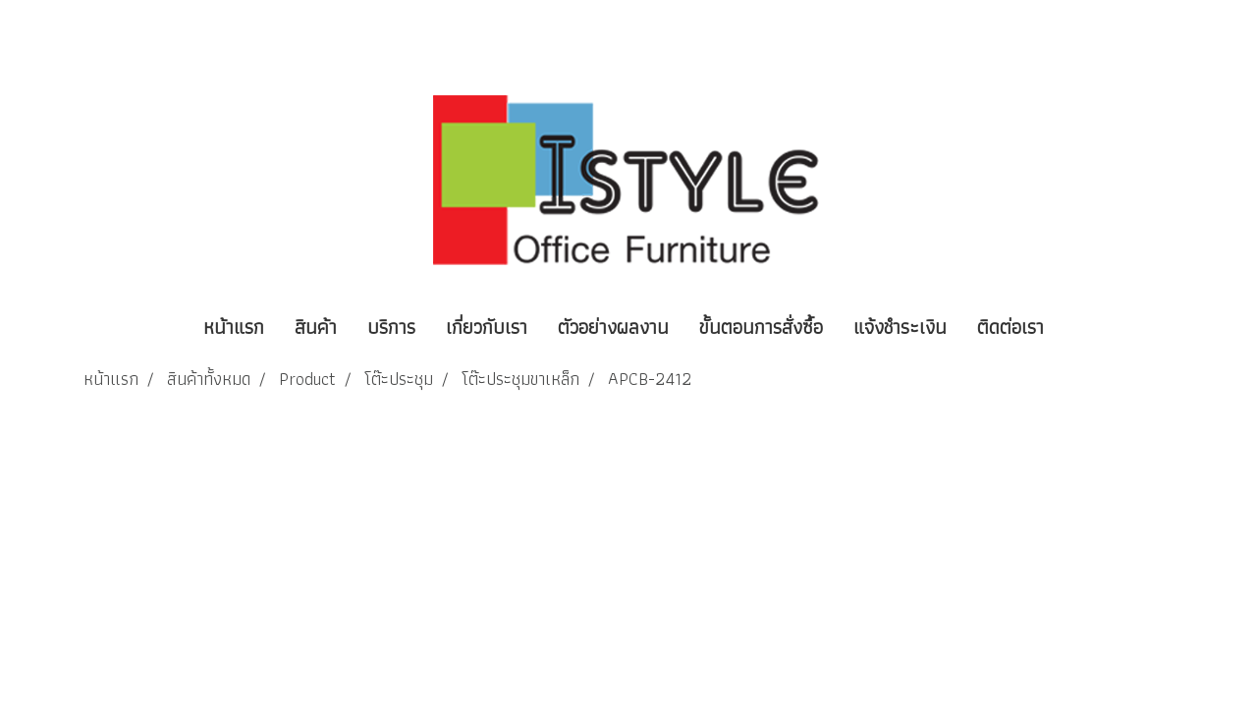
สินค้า (316, 327)
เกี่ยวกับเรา (486, 327)
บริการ (391, 327)
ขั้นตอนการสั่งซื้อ (761, 327)
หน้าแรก (233, 327)
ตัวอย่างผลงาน (613, 327)
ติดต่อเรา (1010, 327)
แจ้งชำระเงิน (900, 327)
